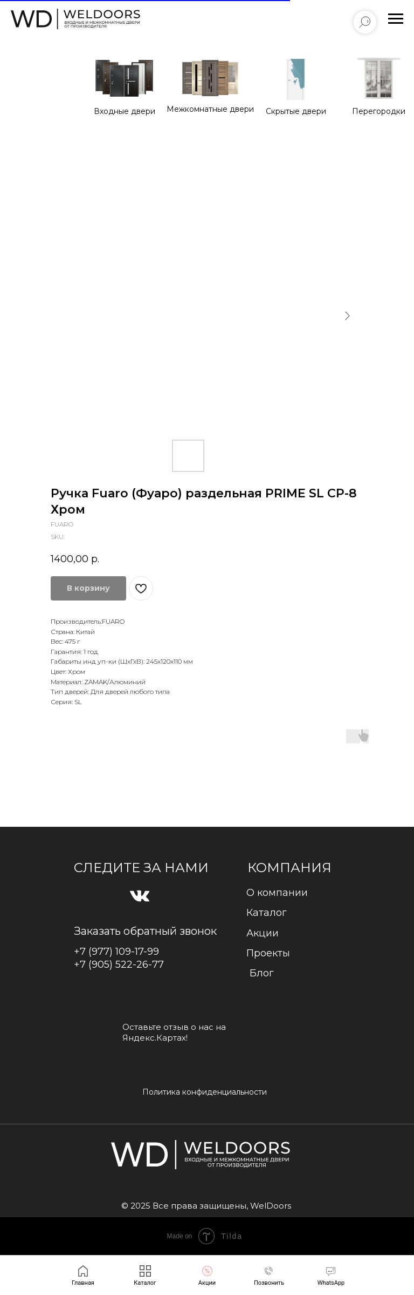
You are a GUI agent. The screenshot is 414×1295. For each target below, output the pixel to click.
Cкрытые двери (296, 111)
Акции (262, 933)
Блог (262, 973)
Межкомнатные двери (210, 109)
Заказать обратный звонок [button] (145, 931)
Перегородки (378, 111)
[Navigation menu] (395, 19)
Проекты (268, 953)
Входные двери (124, 111)
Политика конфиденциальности (204, 1092)
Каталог (266, 913)
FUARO (113, 621)
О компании (277, 893)
